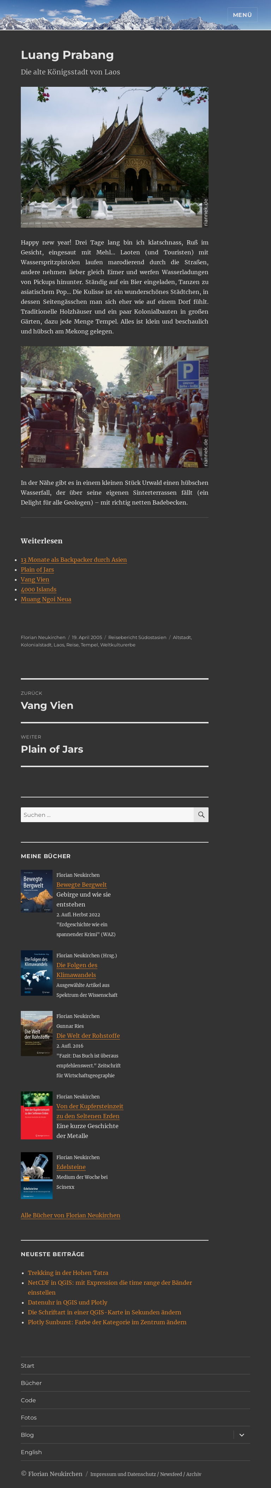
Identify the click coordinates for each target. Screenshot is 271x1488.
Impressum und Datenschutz (123, 1474)
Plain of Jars (37, 569)
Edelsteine (71, 1166)
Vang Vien (35, 579)
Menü (242, 15)
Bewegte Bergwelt (81, 884)
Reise (72, 644)
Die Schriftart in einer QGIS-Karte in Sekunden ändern (104, 1312)
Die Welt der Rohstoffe (88, 1035)
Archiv (193, 1474)
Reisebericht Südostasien (137, 637)
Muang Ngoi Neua (46, 599)
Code (28, 1400)
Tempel (89, 644)
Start (28, 1365)
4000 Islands (38, 589)
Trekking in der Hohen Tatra (68, 1272)
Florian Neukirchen (43, 637)
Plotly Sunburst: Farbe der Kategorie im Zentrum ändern (107, 1322)
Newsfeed (171, 1474)
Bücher (31, 1383)
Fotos (29, 1417)
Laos (59, 644)
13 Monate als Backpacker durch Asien (74, 559)
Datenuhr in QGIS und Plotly (67, 1302)
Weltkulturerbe (118, 644)
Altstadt (182, 637)
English (31, 1452)
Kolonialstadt (36, 644)
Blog (27, 1435)
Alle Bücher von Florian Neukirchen (70, 1215)
